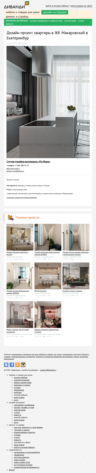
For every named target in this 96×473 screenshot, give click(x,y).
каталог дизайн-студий (24, 407)
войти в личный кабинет (57, 5)
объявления (19, 390)
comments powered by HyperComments (21, 197)
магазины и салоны (22, 385)
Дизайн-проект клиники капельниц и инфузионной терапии (75, 253)
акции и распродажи (23, 382)
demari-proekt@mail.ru (15, 171)
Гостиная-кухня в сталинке (72, 291)
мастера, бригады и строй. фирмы (28, 427)
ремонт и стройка (17, 16)
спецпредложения (22, 380)
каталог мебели (21, 377)
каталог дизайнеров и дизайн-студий (46, 20)
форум (12, 470)
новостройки (19, 460)
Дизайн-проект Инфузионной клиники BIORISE (17, 292)
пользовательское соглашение (23, 357)
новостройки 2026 (22, 462)
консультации (70, 20)
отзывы (17, 387)
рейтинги (18, 392)
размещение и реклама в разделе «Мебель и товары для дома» (37, 354)
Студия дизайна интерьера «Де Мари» (28, 161)
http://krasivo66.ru (13, 168)
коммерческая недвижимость (26, 467)
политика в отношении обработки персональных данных (57, 357)
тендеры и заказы (21, 430)
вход (16, 400)
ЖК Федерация (40, 291)
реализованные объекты (24, 432)
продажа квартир (21, 457)
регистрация (19, 397)
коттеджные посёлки (23, 465)
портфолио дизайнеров (17, 20)
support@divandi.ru (48, 370)
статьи (81, 20)
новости (9, 23)
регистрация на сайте (81, 5)
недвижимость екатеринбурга (27, 452)
